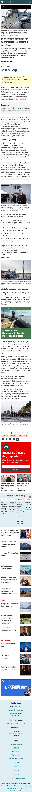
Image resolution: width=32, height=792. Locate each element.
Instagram (16, 766)
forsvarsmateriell (16, 432)
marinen (25, 435)
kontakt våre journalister (16, 710)
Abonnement (16, 751)
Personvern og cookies (16, 758)
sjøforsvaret (13, 435)
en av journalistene (14, 112)
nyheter (3, 432)
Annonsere (16, 748)
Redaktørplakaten (15, 790)
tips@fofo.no (18, 110)
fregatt (8, 432)
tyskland (20, 435)
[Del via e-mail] (12, 70)
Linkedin (16, 770)
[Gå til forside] (7, 2)
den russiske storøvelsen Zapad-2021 (15, 133)
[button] (30, 497)
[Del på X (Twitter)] (6, 70)
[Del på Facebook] (2, 70)
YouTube (16, 774)
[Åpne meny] (30, 2)
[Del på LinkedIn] (9, 70)
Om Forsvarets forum (16, 744)
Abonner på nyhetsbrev (16, 779)
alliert (3, 435)
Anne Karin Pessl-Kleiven (16, 716)
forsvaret (24, 432)
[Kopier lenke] (15, 70)
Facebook (16, 762)
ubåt (7, 435)
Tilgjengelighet (16, 755)
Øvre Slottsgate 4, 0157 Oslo (16, 723)
